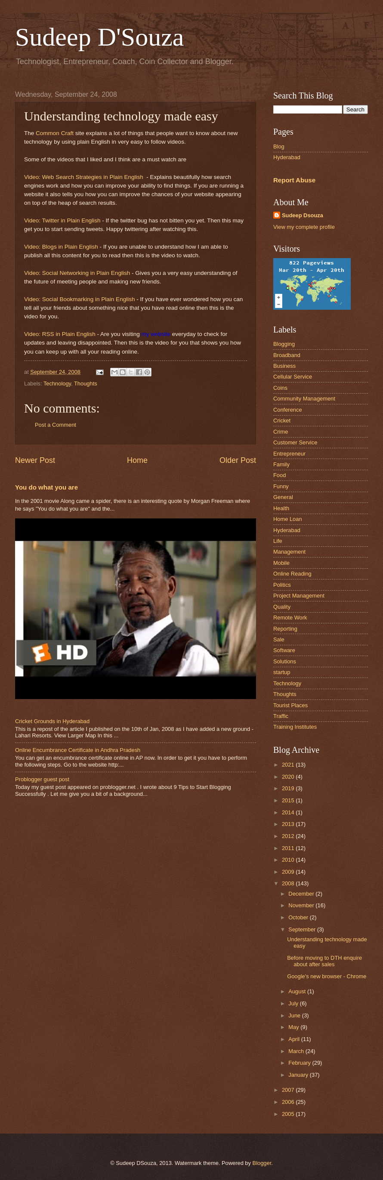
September (302, 929)
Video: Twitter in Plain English (62, 220)
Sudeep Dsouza (302, 215)
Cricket (281, 420)
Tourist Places (290, 705)
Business (284, 366)
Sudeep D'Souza (99, 37)
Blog (278, 146)
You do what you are (46, 487)
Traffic (280, 716)
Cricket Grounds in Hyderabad (52, 721)
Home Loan (287, 519)
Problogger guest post (42, 779)
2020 (289, 776)
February (300, 1063)
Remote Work (290, 617)
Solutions (284, 661)
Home (137, 460)
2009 (289, 872)
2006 (289, 1102)
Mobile (281, 563)
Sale (278, 639)
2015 (289, 800)
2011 (289, 848)
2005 (289, 1114)
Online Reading (292, 573)
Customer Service (295, 442)
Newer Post (35, 460)
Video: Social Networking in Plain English (77, 273)
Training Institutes (295, 727)
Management (289, 551)
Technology (57, 383)
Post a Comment (55, 425)
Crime (280, 431)
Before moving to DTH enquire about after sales (324, 961)
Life (277, 541)
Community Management (304, 398)
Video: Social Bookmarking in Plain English (79, 299)
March (296, 1051)
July (294, 1003)
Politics (282, 585)
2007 (289, 1090)
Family (281, 464)
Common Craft (55, 133)
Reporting (285, 628)
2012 (289, 836)
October (298, 917)
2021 (289, 764)
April (294, 1039)
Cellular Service (292, 376)
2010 (289, 860)
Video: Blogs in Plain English (61, 246)
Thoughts (85, 383)
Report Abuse (294, 180)
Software (284, 650)
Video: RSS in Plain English (60, 334)
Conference (287, 410)
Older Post (237, 460)
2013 (289, 824)
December (301, 893)
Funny (281, 486)
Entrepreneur (289, 453)
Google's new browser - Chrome (326, 976)
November (301, 905)
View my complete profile (304, 227)
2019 (289, 788)
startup (281, 672)
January (298, 1075)
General (283, 497)
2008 (289, 883)
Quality (281, 607)
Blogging (284, 344)
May (294, 1027)
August (297, 991)
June (295, 1015)
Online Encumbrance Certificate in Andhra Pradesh (77, 750)
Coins (280, 388)
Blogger (262, 1163)
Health (281, 508)
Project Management (298, 595)
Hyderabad (286, 157)
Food (279, 475)
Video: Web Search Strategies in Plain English (83, 177)
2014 (289, 812)
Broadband (286, 355)
